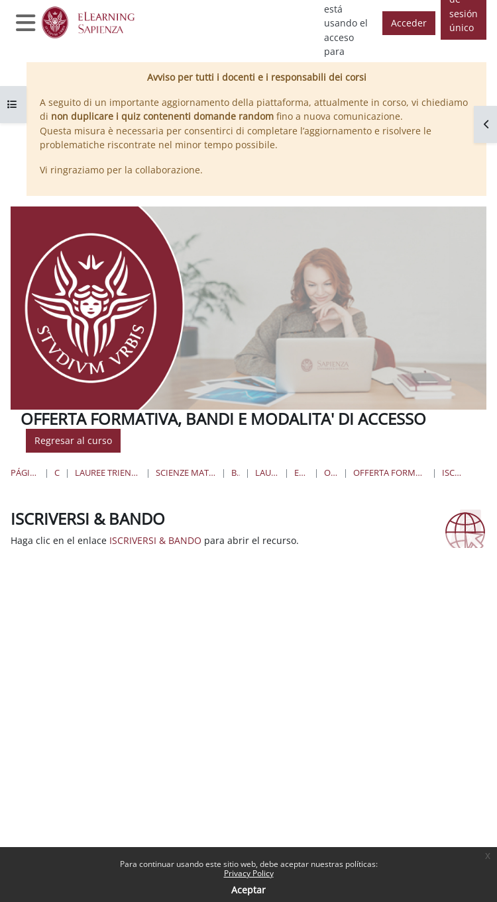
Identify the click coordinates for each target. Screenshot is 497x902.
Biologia (235, 472)
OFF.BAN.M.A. (331, 472)
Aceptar (248, 889)
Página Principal (25, 472)
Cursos (57, 472)
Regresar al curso (73, 440)
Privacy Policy (249, 873)
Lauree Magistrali (267, 472)
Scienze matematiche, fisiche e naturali (186, 472)
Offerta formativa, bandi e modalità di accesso (390, 472)
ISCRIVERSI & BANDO (454, 472)
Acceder (409, 23)
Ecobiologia (301, 472)
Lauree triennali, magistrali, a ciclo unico (107, 472)
